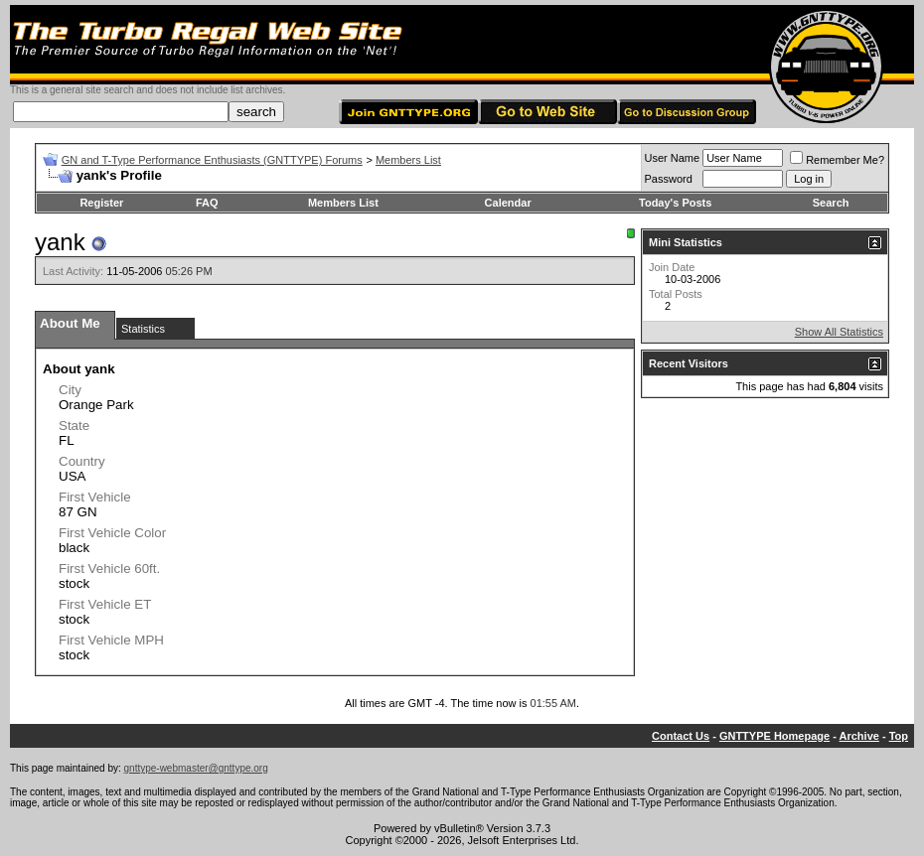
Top (898, 736)
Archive (859, 736)
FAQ (207, 203)
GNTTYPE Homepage (774, 736)
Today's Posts (675, 203)
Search (831, 203)
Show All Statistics (839, 332)
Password (669, 179)
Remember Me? (837, 160)
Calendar (508, 203)
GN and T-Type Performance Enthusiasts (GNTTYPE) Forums (212, 160)
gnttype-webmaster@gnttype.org (196, 768)
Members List (408, 160)
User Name (672, 158)
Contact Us (680, 736)
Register (101, 203)
